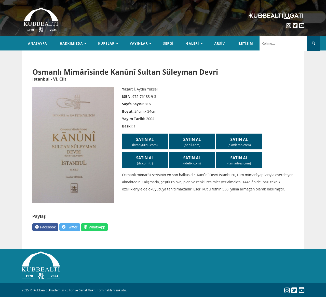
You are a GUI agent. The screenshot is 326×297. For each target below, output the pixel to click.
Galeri (192, 43)
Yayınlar (139, 43)
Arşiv (219, 43)
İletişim (245, 43)
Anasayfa (37, 43)
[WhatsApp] (94, 227)
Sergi (168, 43)
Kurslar (106, 43)
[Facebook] (45, 227)
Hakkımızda (71, 43)
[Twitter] (69, 227)
